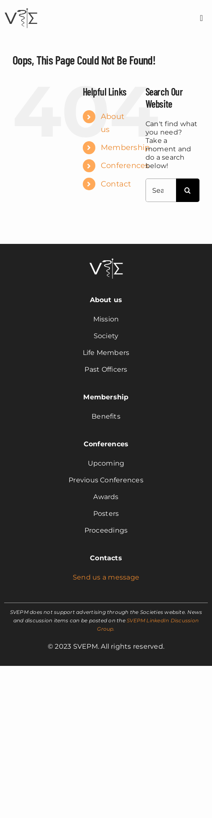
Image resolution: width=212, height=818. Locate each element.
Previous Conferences (106, 480)
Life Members (106, 353)
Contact (116, 184)
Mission (106, 319)
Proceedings (106, 530)
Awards (105, 497)
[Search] (187, 190)
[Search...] (161, 190)
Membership (125, 147)
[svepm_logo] (21, 9)
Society (106, 336)
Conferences (125, 165)
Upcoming (106, 463)
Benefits (106, 416)
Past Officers (105, 369)
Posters (106, 514)
